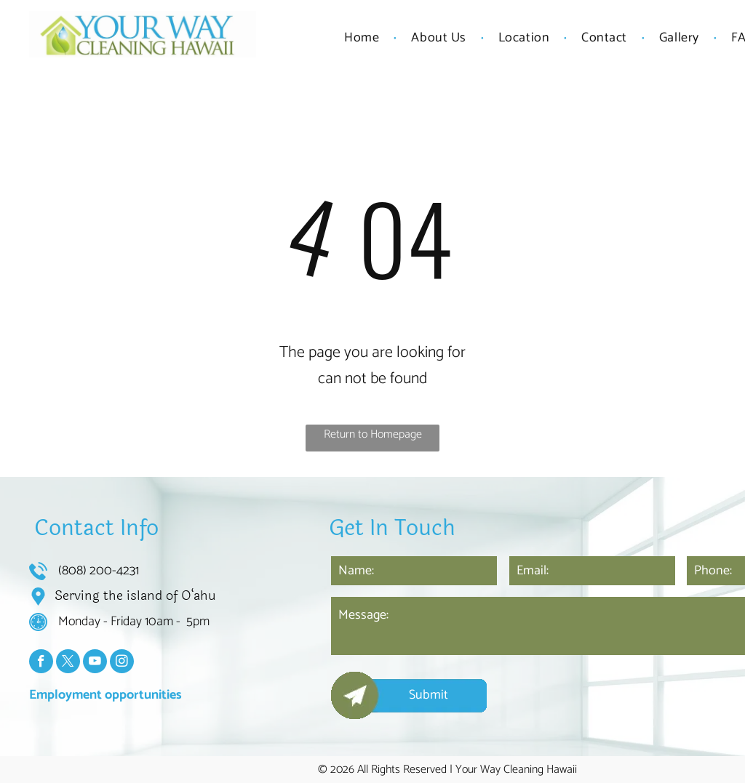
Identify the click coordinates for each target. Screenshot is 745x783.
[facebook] (41, 663)
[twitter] (68, 663)
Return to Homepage (373, 434)
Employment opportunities (105, 695)
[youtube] (95, 663)
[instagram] (122, 663)
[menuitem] (363, 38)
